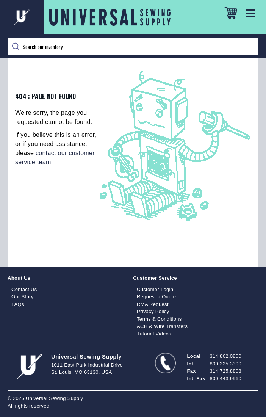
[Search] (133, 46)
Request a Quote (156, 296)
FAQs (17, 304)
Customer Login (155, 289)
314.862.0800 (225, 356)
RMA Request (153, 304)
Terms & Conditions (159, 319)
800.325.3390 (225, 364)
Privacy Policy (153, 311)
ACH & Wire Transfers (162, 326)
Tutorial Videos (154, 334)
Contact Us (24, 289)
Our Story (22, 296)
